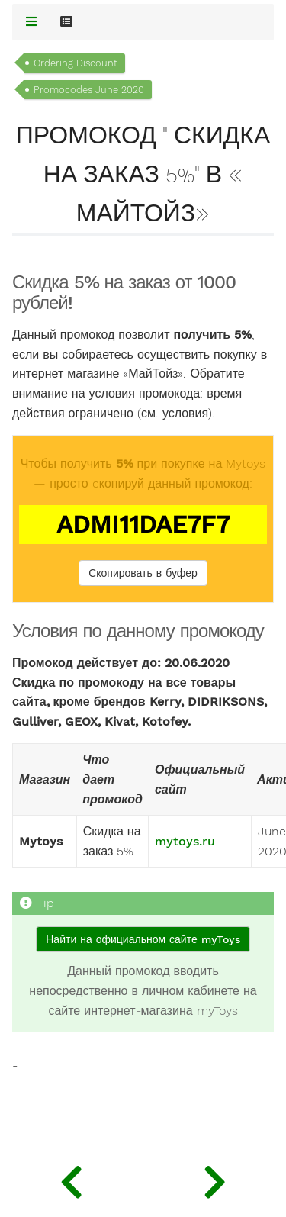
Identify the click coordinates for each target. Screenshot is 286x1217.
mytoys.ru (185, 841)
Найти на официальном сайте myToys (142, 939)
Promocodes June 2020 (89, 89)
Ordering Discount (75, 63)
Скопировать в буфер (143, 573)
